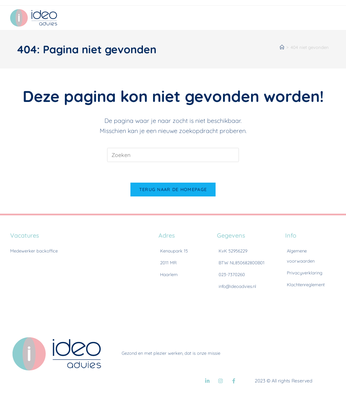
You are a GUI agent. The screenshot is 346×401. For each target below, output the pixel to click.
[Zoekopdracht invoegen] (173, 155)
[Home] (282, 47)
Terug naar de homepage (173, 189)
